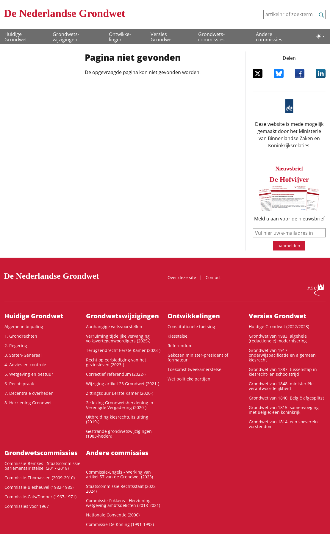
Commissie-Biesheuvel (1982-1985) (38, 487)
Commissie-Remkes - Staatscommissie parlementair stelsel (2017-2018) (42, 466)
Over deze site (182, 277)
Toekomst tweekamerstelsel (195, 369)
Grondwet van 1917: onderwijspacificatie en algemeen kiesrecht (282, 355)
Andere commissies (269, 37)
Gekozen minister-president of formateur (198, 357)
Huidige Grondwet (15, 37)
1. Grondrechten (20, 336)
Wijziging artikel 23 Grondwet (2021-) (122, 383)
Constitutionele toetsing (191, 326)
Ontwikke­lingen (120, 37)
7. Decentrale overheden (29, 393)
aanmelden (289, 245)
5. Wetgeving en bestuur (28, 374)
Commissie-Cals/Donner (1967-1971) (40, 496)
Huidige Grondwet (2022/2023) (279, 326)
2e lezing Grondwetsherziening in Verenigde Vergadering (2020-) (119, 405)
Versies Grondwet (162, 37)
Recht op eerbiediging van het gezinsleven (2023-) (116, 362)
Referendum (180, 345)
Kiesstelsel (178, 336)
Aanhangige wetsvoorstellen (114, 326)
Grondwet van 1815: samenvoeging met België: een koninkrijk (284, 410)
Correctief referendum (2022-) (116, 374)
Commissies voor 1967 (26, 506)
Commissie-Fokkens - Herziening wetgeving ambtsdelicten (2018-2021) (123, 503)
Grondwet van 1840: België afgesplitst (286, 398)
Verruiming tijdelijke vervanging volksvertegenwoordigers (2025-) (118, 338)
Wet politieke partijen (189, 379)
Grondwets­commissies (211, 37)
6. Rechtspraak (19, 383)
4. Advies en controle (25, 364)
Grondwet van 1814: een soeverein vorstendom (283, 424)
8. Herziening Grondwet (28, 402)
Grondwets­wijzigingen (66, 37)
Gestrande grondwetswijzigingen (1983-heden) (119, 433)
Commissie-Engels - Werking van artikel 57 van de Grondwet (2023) (119, 474)
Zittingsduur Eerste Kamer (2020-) (119, 393)
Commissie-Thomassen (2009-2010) (39, 477)
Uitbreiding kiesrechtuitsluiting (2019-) (117, 419)
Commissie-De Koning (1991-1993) (120, 524)
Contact (213, 277)
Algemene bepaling (23, 326)
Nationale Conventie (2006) (113, 515)
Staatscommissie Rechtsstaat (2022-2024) (121, 488)
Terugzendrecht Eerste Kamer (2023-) (123, 350)
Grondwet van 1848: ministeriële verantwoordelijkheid (281, 386)
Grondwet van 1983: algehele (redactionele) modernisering (278, 338)
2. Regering (15, 345)
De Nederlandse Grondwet (64, 13)
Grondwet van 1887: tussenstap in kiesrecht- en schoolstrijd (283, 372)
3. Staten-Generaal (23, 355)
